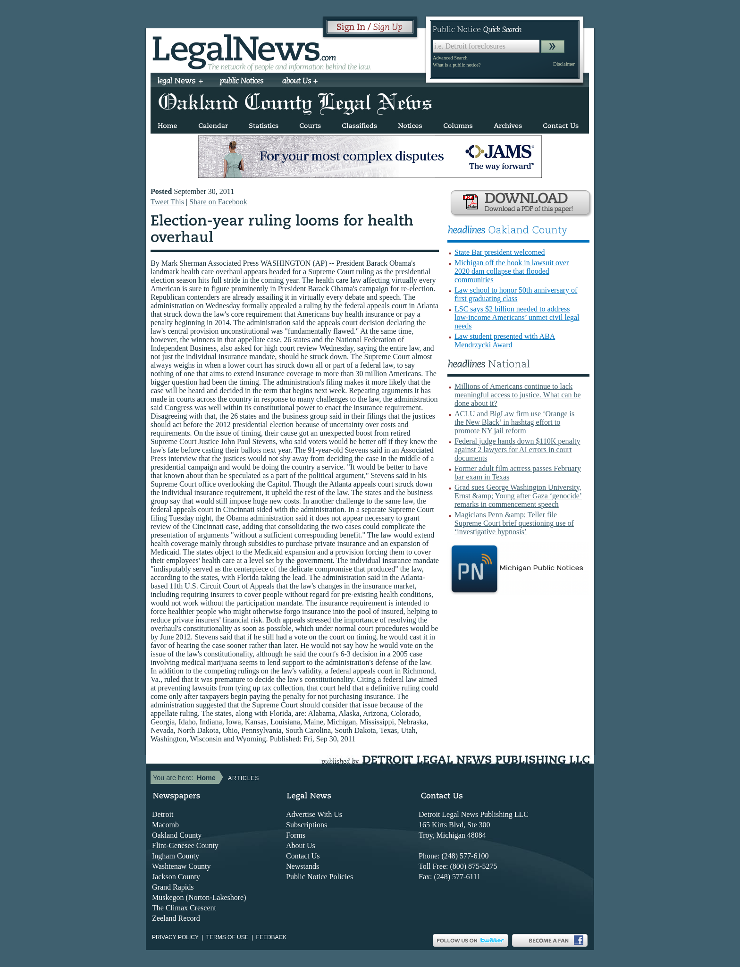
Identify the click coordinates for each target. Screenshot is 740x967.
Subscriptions (306, 825)
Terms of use (227, 937)
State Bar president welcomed (499, 252)
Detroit (162, 814)
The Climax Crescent (184, 908)
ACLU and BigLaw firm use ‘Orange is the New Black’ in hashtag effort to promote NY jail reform (514, 422)
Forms (295, 835)
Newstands (302, 866)
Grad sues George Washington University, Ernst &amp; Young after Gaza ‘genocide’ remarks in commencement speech (518, 495)
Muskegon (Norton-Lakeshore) (199, 897)
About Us (300, 845)
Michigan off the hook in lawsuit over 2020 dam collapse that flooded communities (511, 271)
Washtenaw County (181, 866)
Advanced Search (450, 57)
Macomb (165, 825)
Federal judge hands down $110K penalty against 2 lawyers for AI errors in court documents (517, 449)
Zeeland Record (176, 918)
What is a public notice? (456, 64)
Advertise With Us (314, 814)
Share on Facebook (218, 202)
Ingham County (175, 856)
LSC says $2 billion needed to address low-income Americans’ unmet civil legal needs (517, 317)
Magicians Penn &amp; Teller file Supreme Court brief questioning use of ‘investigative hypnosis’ (514, 523)
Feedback (271, 937)
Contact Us (303, 856)
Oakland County (177, 835)
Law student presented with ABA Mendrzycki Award (504, 340)
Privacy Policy (175, 937)
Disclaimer (564, 64)
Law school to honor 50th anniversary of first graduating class (515, 294)
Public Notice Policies (319, 877)
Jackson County (176, 877)
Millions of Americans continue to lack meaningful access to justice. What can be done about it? (517, 394)
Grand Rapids (172, 887)
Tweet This (167, 202)
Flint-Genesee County (185, 845)
